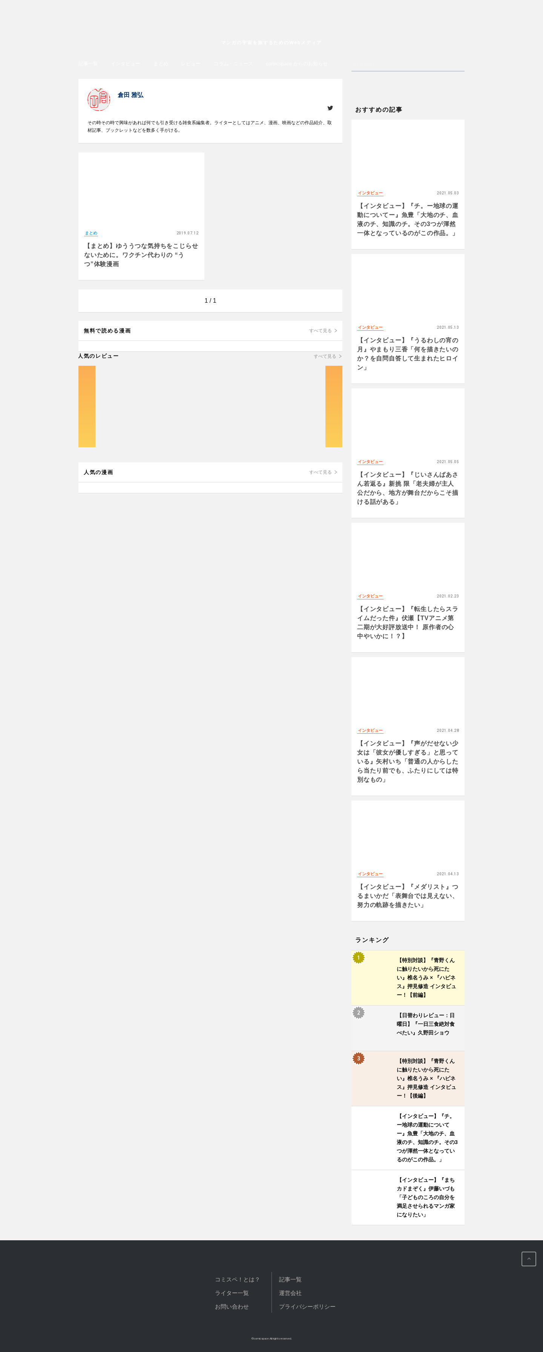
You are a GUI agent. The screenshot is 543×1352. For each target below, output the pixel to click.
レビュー (191, 63)
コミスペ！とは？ (237, 1279)
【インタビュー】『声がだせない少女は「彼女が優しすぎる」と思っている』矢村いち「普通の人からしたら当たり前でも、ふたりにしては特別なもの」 (408, 761)
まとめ (160, 63)
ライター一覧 (232, 1293)
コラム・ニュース (233, 63)
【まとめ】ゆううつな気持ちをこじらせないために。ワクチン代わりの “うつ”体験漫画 (141, 255)
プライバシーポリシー (307, 1306)
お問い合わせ (232, 1306)
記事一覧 (88, 63)
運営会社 (290, 1293)
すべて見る (320, 330)
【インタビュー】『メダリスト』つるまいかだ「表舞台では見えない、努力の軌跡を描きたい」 (408, 896)
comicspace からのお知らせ (296, 63)
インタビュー (125, 63)
